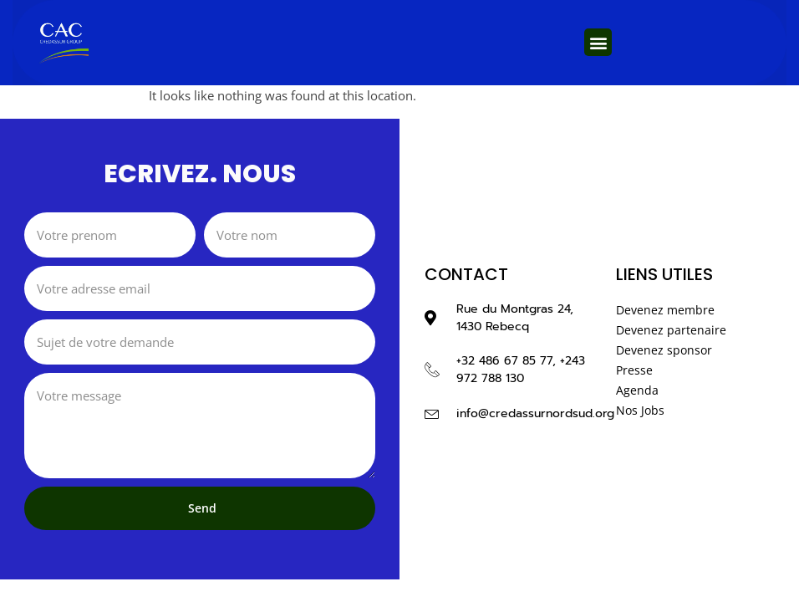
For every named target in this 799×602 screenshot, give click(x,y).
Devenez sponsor (664, 350)
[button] (598, 42)
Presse (634, 370)
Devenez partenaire (671, 330)
